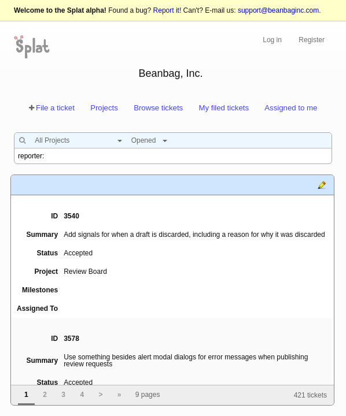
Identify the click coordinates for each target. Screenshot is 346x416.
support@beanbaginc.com (278, 10)
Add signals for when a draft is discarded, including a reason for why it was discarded (194, 234)
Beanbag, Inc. (170, 73)
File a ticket (55, 107)
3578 (71, 338)
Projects (104, 107)
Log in (272, 40)
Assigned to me (290, 107)
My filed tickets (224, 107)
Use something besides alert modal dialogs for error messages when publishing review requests (186, 360)
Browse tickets (158, 107)
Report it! (167, 10)
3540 (71, 216)
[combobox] (75, 140)
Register (312, 40)
